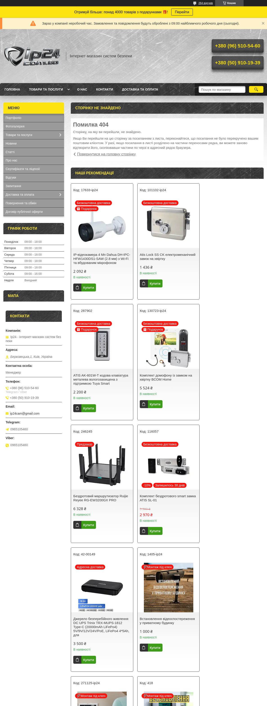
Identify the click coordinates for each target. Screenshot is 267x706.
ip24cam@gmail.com (25, 413)
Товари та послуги (46, 89)
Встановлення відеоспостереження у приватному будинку (166, 500)
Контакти (104, 89)
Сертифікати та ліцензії (23, 169)
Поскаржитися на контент (141, 701)
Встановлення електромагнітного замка (230, 629)
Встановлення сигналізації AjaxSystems (159, 629)
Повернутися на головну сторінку (106, 154)
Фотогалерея (15, 126)
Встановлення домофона (224, 498)
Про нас (11, 160)
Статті (10, 152)
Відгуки (11, 177)
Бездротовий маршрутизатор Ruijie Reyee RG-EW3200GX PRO (166, 377)
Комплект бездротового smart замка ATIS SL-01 (233, 377)
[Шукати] (256, 89)
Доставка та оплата (140, 89)
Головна (12, 89)
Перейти (182, 12)
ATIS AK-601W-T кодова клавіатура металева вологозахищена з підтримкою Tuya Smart (232, 259)
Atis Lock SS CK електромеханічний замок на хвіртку (167, 257)
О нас (82, 89)
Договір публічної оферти (24, 211)
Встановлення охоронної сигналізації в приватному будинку (100, 629)
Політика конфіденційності (176, 701)
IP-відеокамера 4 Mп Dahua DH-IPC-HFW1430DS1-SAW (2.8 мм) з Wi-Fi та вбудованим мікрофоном (99, 259)
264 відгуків (205, 3)
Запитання (13, 186)
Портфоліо (13, 118)
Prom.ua (154, 697)
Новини (11, 143)
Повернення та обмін (21, 203)
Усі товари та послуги (165, 676)
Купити (88, 287)
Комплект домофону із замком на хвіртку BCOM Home (99, 377)
